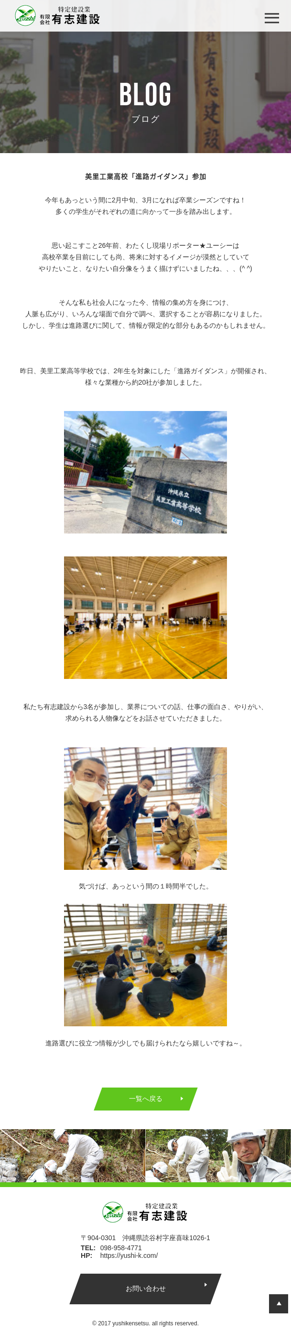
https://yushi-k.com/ (129, 1255)
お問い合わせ (145, 1288)
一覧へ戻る (145, 1098)
